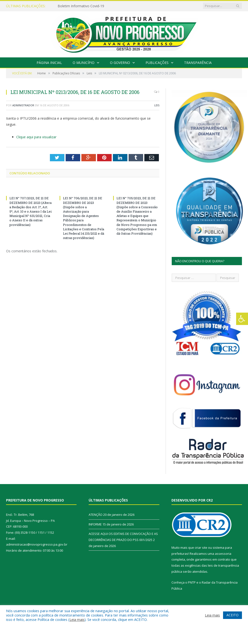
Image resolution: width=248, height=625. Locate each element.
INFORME (95, 524)
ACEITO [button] (232, 615)
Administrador (23, 105)
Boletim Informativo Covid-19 (81, 6)
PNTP (192, 582)
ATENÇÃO (95, 514)
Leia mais (77, 619)
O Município (83, 62)
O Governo (120, 62)
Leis (156, 105)
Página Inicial (49, 62)
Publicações (157, 62)
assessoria (223, 553)
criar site (201, 547)
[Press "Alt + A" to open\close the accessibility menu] (242, 319)
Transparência (198, 62)
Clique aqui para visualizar (36, 137)
